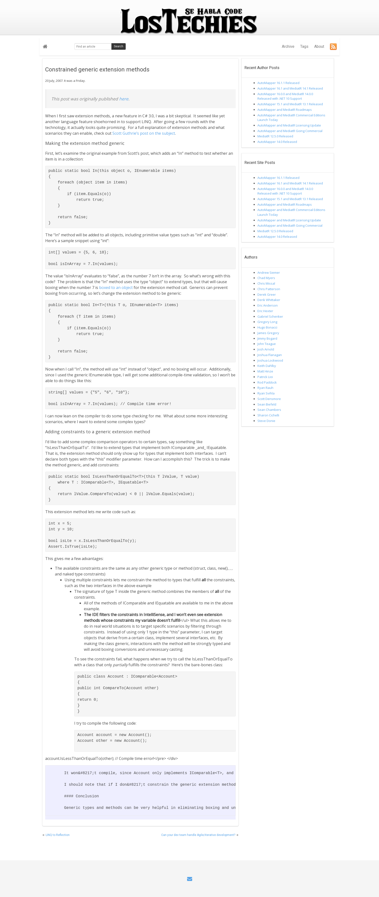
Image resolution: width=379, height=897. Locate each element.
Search (118, 46)
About (319, 46)
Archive (288, 46)
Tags (304, 46)
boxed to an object (116, 287)
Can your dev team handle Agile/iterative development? (198, 835)
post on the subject (157, 133)
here (123, 99)
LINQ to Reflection (58, 835)
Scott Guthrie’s (125, 133)
